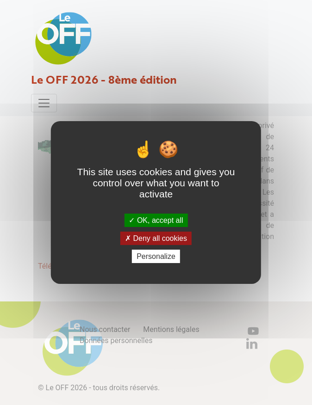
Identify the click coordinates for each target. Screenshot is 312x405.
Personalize (156, 256)
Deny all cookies (156, 238)
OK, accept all (156, 220)
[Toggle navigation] (44, 103)
